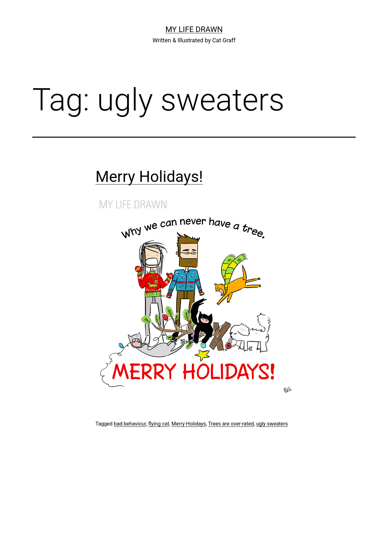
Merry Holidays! (149, 176)
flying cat (158, 424)
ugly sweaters (272, 424)
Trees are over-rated (231, 424)
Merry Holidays (189, 424)
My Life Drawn (194, 29)
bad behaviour (130, 424)
